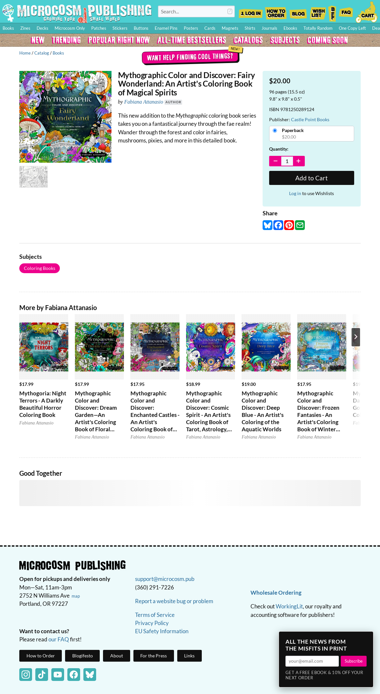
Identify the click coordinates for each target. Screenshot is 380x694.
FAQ (346, 11)
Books (58, 53)
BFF (332, 11)
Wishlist (317, 11)
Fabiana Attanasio (143, 102)
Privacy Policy (152, 623)
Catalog (41, 53)
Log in (295, 193)
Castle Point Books (310, 119)
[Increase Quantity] (298, 161)
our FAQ (58, 639)
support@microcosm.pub (165, 578)
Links (189, 655)
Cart (366, 11)
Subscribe (354, 661)
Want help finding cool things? (190, 56)
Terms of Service (155, 614)
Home (25, 53)
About (116, 655)
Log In (251, 11)
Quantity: (278, 149)
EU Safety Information (161, 631)
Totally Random (318, 28)
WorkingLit (289, 606)
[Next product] (356, 337)
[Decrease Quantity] (275, 161)
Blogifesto (82, 655)
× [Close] (366, 638)
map (76, 596)
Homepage (77, 13)
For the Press (153, 655)
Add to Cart (311, 178)
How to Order (275, 11)
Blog (298, 11)
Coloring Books (39, 268)
